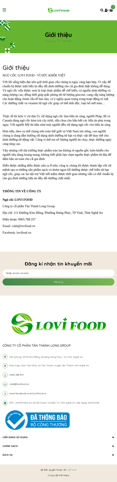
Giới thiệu (16, 67)
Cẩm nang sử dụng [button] (58, 437)
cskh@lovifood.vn (19, 384)
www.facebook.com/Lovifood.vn (27, 393)
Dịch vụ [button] (58, 454)
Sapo (66, 475)
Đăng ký (58, 281)
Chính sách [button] (58, 446)
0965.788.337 (16, 374)
